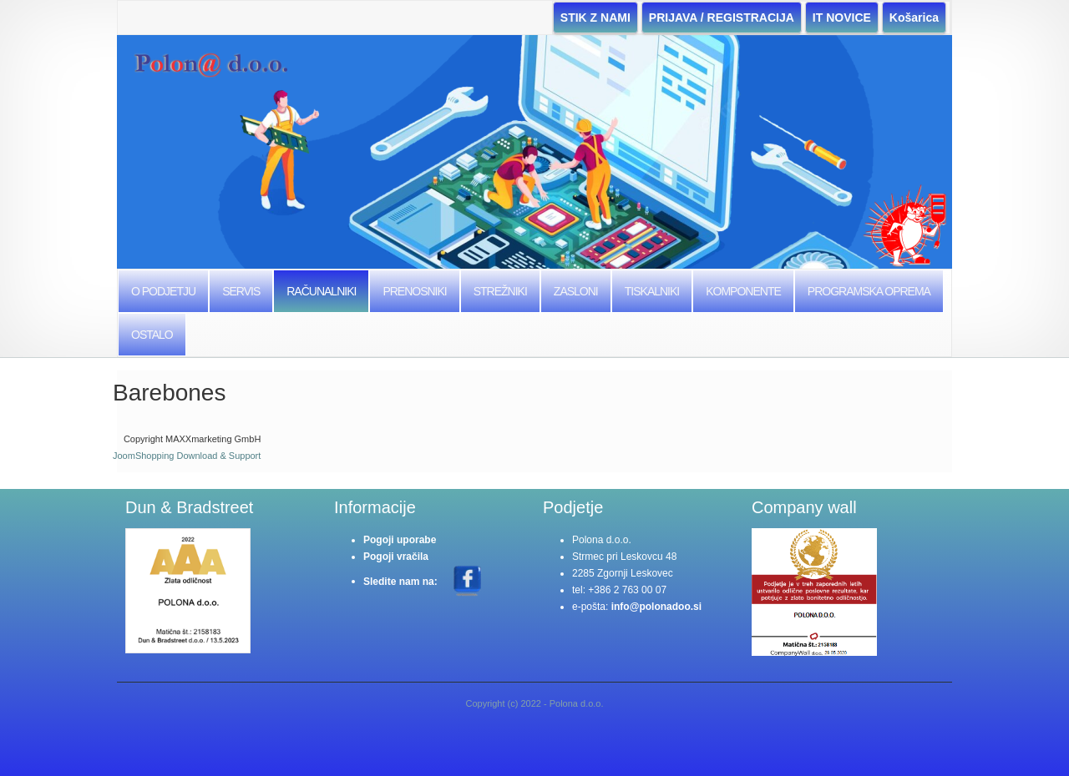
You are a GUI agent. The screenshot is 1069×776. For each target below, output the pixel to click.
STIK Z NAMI (595, 17)
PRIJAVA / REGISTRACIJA (721, 17)
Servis (241, 291)
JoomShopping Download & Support (187, 456)
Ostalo (152, 334)
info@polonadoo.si (656, 606)
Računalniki (321, 291)
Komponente (743, 291)
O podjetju (163, 291)
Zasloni (576, 291)
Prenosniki (414, 291)
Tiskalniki (652, 291)
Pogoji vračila (395, 556)
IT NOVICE (842, 17)
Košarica (914, 17)
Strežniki (500, 291)
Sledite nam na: (401, 581)
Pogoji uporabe (399, 540)
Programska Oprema (869, 291)
